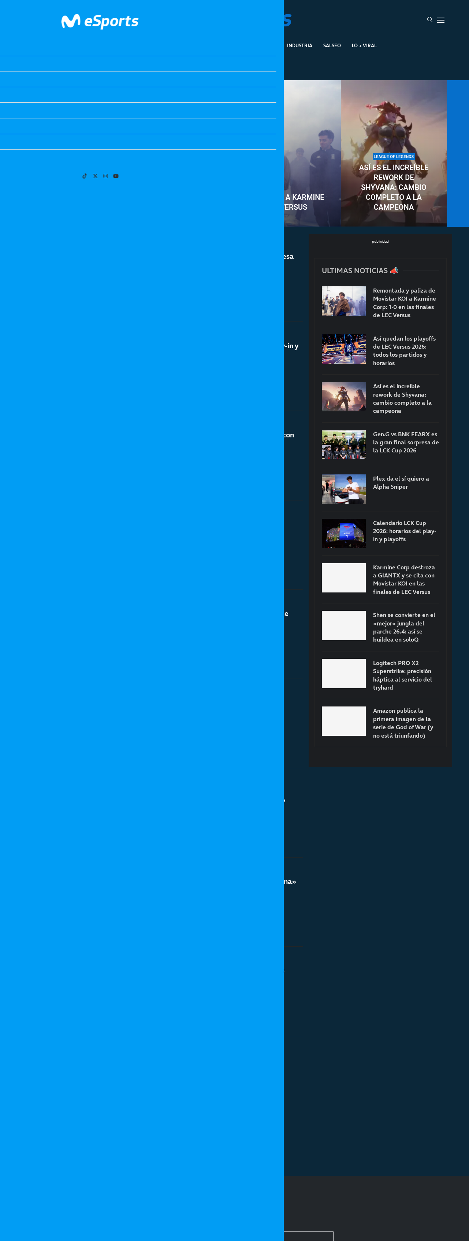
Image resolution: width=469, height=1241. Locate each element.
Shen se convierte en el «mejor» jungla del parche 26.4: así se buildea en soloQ (210, 529)
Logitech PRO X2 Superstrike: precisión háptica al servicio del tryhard (402, 675)
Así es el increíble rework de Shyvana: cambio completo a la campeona (393, 187)
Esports (162, 45)
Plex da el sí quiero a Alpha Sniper (401, 482)
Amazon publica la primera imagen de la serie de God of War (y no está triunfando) (403, 722)
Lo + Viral (364, 45)
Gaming (194, 45)
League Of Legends (117, 45)
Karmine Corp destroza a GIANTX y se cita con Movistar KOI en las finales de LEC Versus (217, 440)
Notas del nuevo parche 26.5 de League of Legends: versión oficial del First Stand (210, 1072)
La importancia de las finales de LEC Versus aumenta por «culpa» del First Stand (212, 989)
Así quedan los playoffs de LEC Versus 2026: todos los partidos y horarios (75, 187)
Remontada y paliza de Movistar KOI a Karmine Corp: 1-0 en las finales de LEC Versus (234, 202)
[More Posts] (162, 1136)
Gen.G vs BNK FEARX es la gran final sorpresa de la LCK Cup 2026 (217, 261)
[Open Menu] (440, 20)
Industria (299, 45)
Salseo (332, 45)
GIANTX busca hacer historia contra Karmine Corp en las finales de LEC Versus (214, 621)
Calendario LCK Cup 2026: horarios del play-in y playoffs (219, 351)
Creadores (262, 45)
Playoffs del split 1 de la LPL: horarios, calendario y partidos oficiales (203, 720)
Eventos (226, 45)
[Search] (429, 20)
